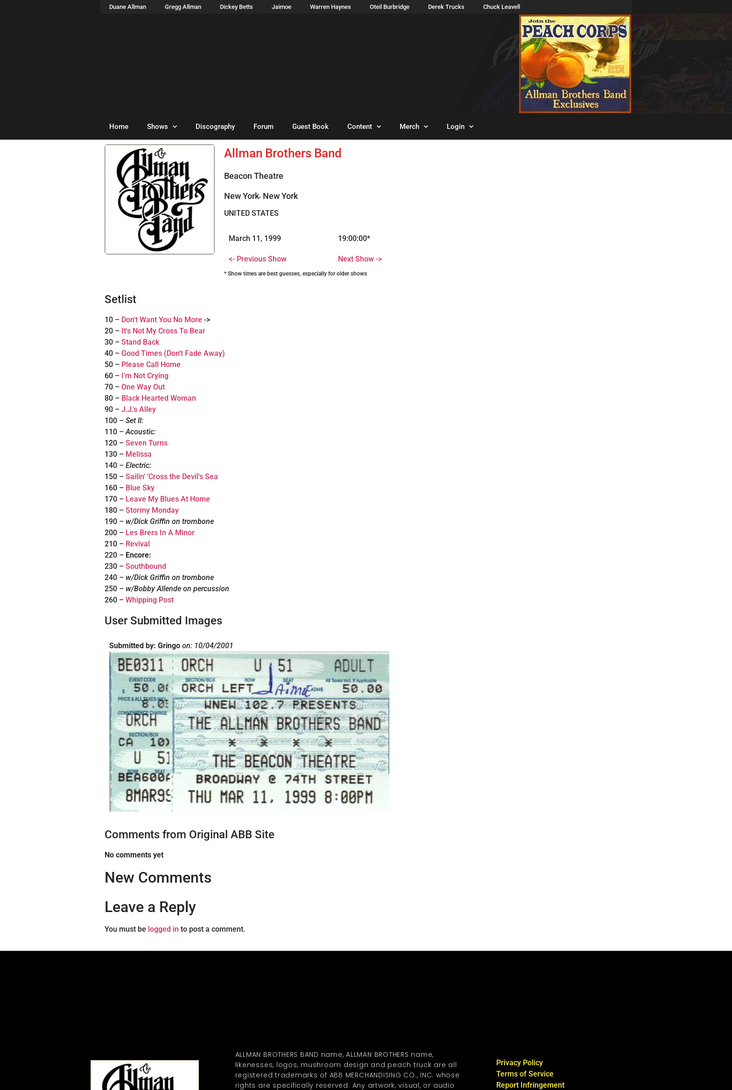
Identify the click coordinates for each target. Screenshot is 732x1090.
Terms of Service (525, 1073)
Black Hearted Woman (158, 398)
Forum (263, 126)
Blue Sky (140, 487)
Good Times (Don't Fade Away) (173, 353)
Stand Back (140, 342)
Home (118, 126)
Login (460, 127)
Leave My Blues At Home (168, 499)
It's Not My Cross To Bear (163, 330)
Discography (215, 126)
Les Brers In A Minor (160, 532)
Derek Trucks (446, 6)
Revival (138, 543)
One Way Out (143, 386)
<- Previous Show (258, 259)
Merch (414, 127)
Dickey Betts (236, 6)
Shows (162, 127)
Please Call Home (151, 364)
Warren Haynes (330, 6)
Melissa (139, 454)
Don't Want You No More (161, 319)
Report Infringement (530, 1085)
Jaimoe (281, 6)
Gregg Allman (183, 6)
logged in (163, 929)
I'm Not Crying (145, 375)
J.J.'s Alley (138, 409)
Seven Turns (147, 443)
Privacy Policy (519, 1062)
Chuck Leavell (501, 6)
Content (364, 127)
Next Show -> (360, 259)
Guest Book (310, 126)
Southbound (146, 566)
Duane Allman (127, 6)
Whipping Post (150, 599)
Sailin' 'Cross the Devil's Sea (172, 476)
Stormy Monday (152, 510)
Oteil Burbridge (389, 6)
